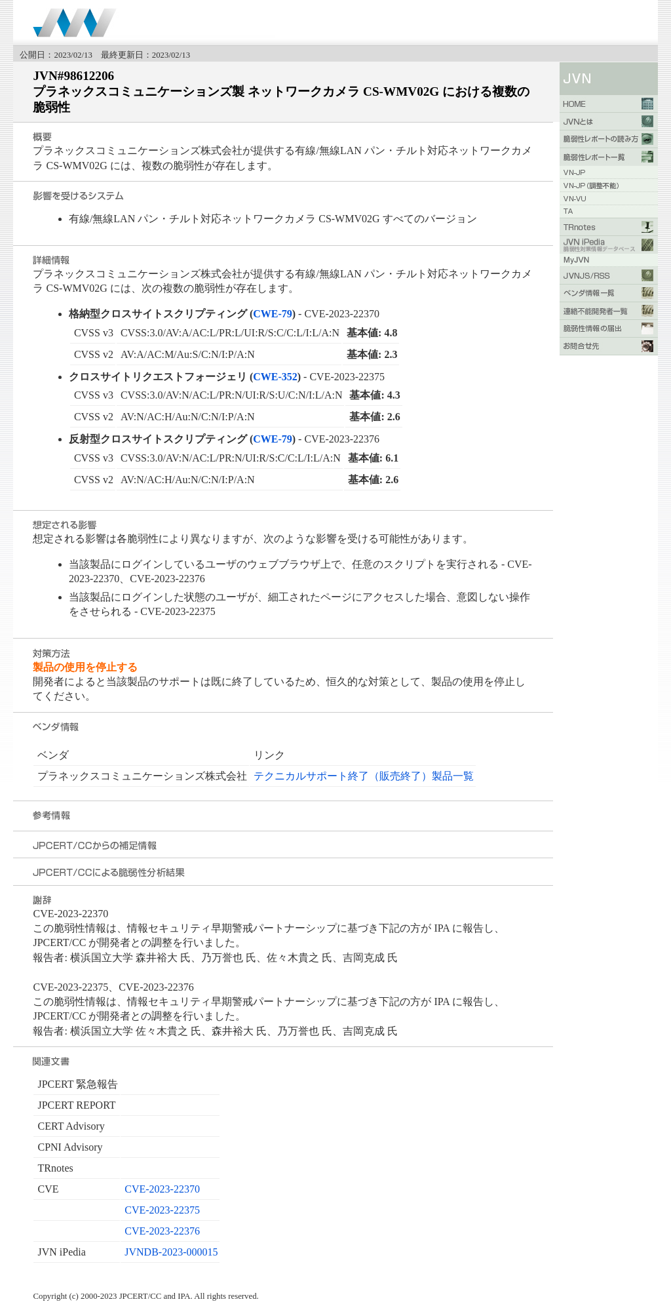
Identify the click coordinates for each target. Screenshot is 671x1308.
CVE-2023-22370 (162, 1189)
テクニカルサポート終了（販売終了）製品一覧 (364, 776)
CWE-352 (275, 376)
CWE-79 (272, 313)
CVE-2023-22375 (162, 1210)
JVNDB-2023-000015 (171, 1252)
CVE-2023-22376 (162, 1231)
